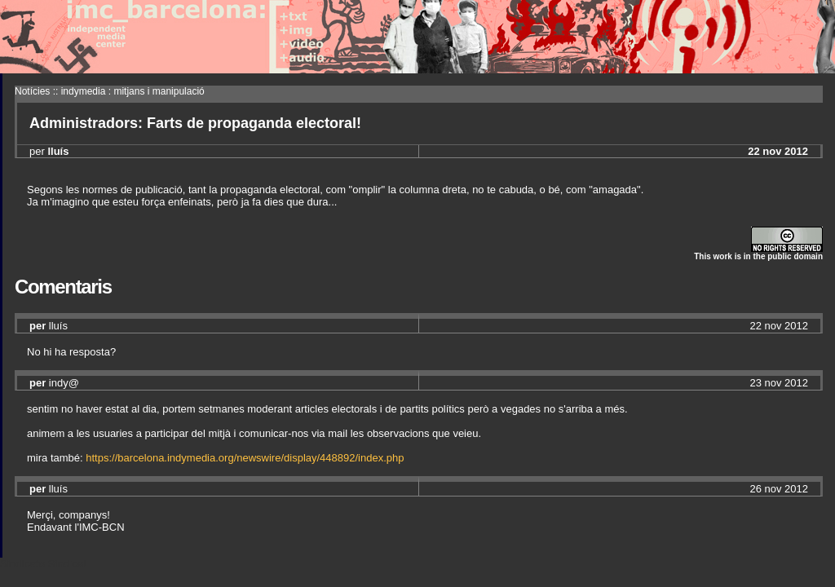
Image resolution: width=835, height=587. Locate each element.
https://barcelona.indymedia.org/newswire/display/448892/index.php (245, 458)
